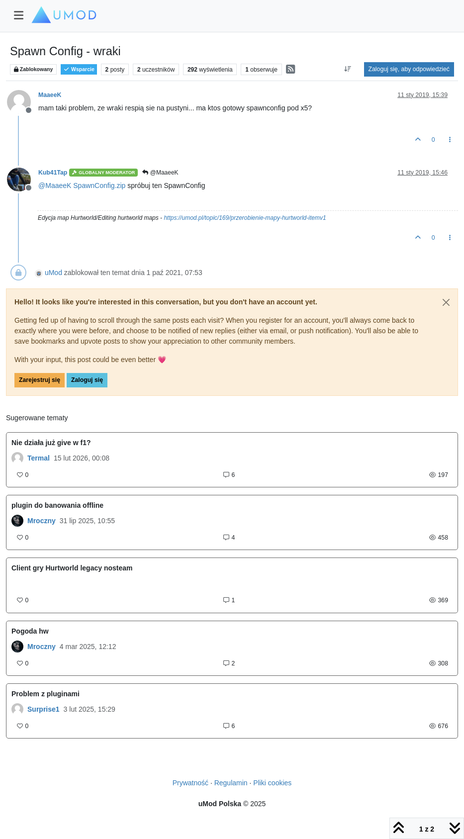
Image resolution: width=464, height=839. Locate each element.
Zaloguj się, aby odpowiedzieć (409, 69)
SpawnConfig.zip (99, 185)
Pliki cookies (272, 783)
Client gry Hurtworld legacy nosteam (72, 568)
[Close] (446, 302)
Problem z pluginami (45, 694)
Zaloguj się (87, 379)
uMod (53, 273)
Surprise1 (43, 709)
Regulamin (231, 783)
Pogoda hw (30, 631)
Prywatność (190, 783)
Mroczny (41, 520)
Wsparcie (78, 69)
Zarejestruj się (39, 379)
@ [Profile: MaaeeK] (54, 185)
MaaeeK (49, 95)
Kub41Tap (52, 172)
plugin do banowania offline (57, 505)
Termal (38, 458)
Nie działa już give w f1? (51, 443)
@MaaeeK (160, 172)
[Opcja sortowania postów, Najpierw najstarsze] (347, 69)
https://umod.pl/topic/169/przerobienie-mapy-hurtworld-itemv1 (245, 217)
